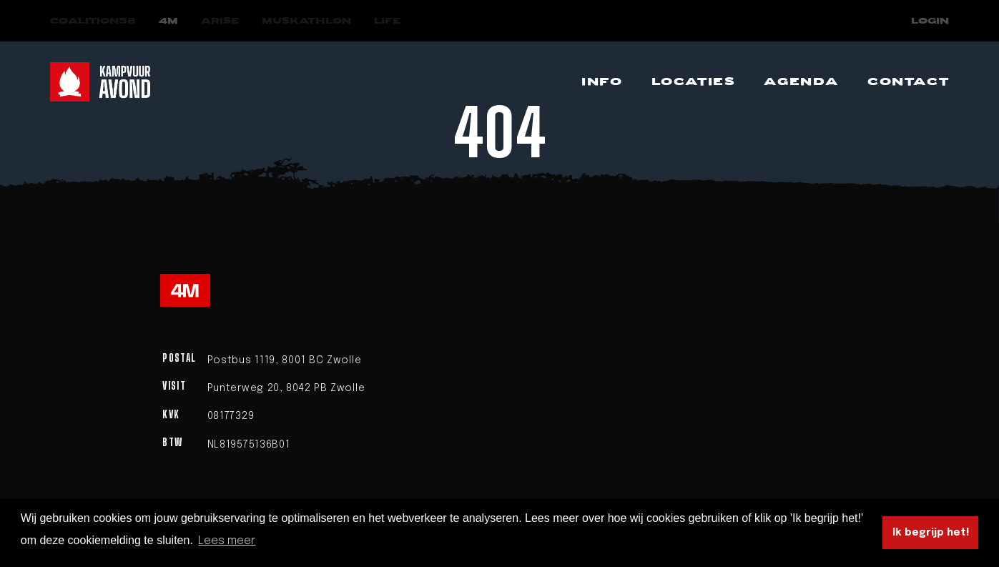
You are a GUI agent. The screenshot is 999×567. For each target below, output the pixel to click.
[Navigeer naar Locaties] (693, 82)
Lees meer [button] (226, 541)
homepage (605, 212)
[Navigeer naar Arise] (220, 21)
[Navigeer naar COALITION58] (93, 21)
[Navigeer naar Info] (601, 82)
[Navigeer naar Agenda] (801, 82)
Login (930, 21)
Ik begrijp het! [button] (930, 533)
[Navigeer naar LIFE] (387, 21)
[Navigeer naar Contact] (908, 82)
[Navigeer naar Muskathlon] (306, 21)
